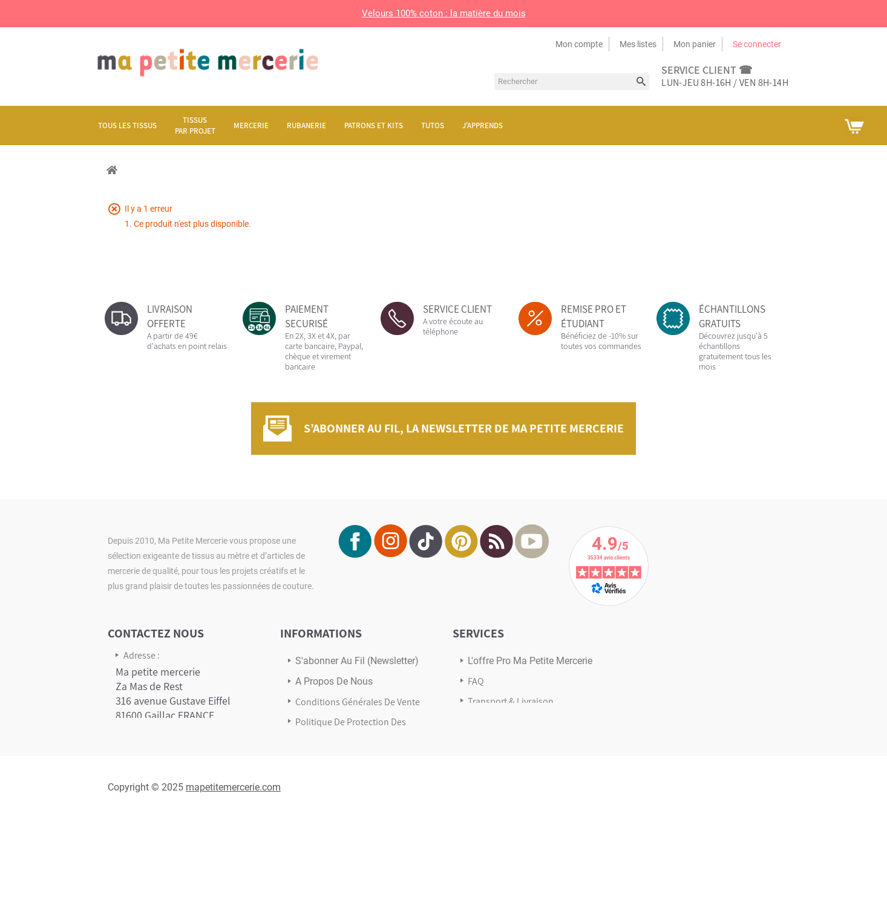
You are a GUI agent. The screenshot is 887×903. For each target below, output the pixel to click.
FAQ (476, 681)
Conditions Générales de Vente (357, 702)
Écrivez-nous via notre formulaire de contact (165, 799)
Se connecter (757, 44)
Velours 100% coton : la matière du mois (444, 13)
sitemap (312, 757)
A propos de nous (334, 681)
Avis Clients (491, 721)
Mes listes (638, 44)
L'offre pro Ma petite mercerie (530, 661)
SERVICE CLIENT (457, 309)
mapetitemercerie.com (233, 871)
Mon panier (694, 44)
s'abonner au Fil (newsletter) (357, 661)
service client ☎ (706, 70)
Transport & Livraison (511, 701)
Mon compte (579, 44)
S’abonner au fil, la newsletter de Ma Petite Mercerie (464, 428)
